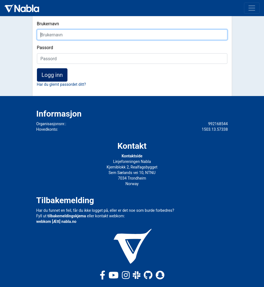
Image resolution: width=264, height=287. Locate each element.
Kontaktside (132, 156)
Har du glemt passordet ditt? (61, 84)
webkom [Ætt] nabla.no (56, 221)
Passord (45, 47)
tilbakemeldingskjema (66, 216)
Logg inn (52, 75)
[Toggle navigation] (252, 8)
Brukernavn (48, 23)
